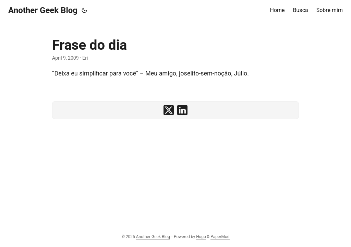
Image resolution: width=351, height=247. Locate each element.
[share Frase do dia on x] (169, 110)
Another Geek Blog (42, 10)
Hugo (201, 236)
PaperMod (219, 236)
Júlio (240, 73)
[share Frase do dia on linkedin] (182, 110)
